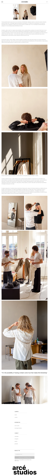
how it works (17, 425)
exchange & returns (18, 428)
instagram (16, 438)
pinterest (16, 443)
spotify (16, 441)
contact (16, 417)
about (16, 414)
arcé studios (25, 1)
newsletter (16, 436)
